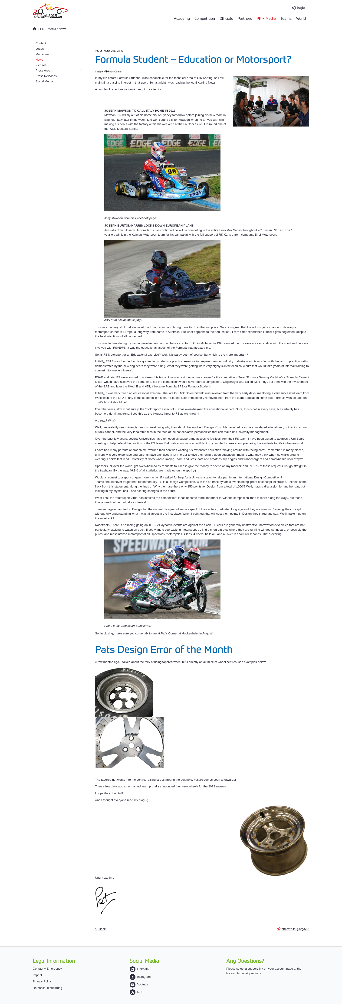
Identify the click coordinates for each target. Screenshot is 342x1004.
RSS (137, 992)
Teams (286, 18)
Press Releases (46, 76)
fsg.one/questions (249, 973)
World (301, 18)
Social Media (44, 81)
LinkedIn (139, 969)
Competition (204, 18)
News (62, 29)
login (301, 7)
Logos (40, 48)
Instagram (140, 976)
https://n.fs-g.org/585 (295, 929)
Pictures (41, 65)
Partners (245, 18)
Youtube (139, 984)
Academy (182, 18)
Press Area (59, 70)
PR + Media (266, 18)
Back (102, 929)
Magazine (42, 54)
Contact (41, 43)
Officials (226, 18)
